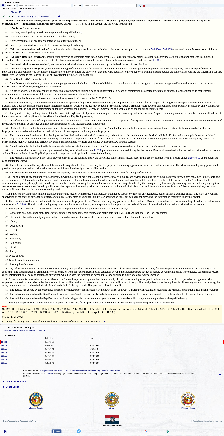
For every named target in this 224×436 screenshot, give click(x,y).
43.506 (156, 59)
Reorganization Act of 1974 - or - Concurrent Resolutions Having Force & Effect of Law (80, 371)
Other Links (12, 387)
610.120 (21, 204)
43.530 (97, 150)
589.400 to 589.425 (161, 49)
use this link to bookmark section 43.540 (24, 330)
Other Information (16, 381)
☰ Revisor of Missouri (12, 2)
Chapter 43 (16, 12)
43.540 (4, 342)
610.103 (103, 321)
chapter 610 (194, 157)
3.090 (50, 373)
